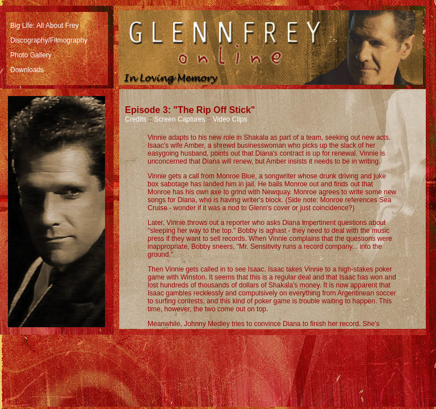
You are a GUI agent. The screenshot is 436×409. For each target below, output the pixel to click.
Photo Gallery (31, 55)
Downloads (27, 70)
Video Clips (230, 119)
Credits (135, 119)
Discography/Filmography (48, 40)
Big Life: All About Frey (44, 26)
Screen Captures (179, 119)
